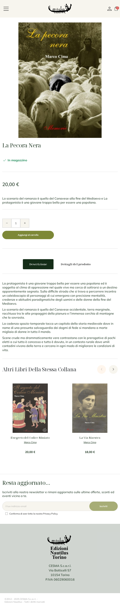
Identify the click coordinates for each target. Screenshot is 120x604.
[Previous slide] (101, 369)
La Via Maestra (89, 437)
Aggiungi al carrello (28, 234)
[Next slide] (113, 369)
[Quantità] (15, 223)
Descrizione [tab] (38, 264)
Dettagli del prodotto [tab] (76, 264)
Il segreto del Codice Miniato (30, 437)
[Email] (60, 506)
